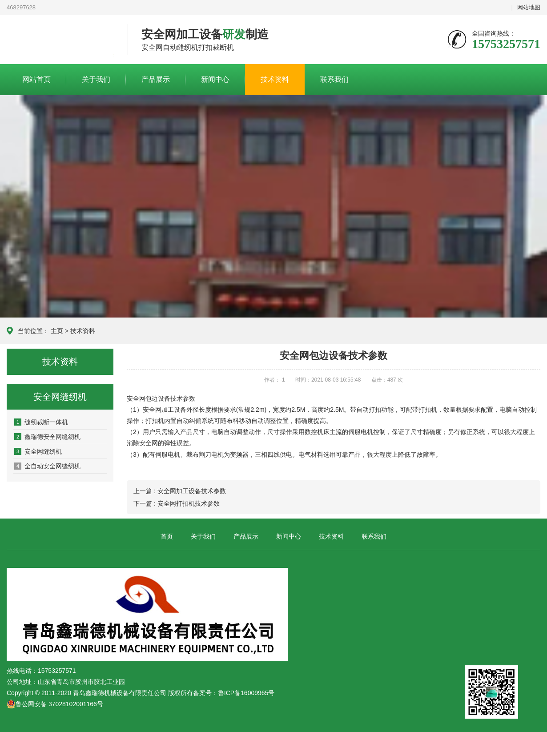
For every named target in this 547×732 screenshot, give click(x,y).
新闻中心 (215, 79)
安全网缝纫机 (38, 451)
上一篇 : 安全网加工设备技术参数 (179, 491)
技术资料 (275, 79)
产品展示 (155, 79)
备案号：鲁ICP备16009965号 (234, 692)
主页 (57, 330)
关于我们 (96, 79)
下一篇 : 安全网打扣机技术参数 (176, 503)
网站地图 (528, 7)
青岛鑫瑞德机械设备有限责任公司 (60, 40)
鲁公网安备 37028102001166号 (55, 704)
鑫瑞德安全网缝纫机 (47, 436)
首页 (167, 536)
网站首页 (36, 79)
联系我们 (334, 79)
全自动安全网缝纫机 (47, 466)
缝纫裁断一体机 (41, 422)
